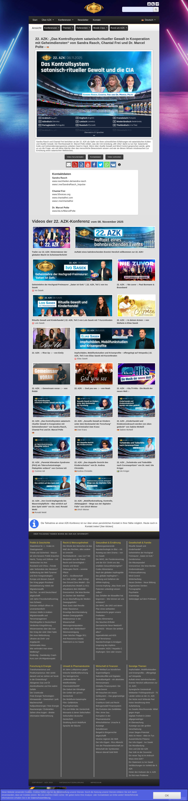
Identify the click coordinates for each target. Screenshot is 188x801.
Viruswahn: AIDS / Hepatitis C (109, 648)
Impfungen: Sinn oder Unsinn (109, 652)
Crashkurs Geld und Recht (107, 702)
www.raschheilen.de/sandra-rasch (69, 181)
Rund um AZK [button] (118, 28)
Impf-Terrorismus (103, 639)
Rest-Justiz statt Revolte (73, 605)
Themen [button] (67, 28)
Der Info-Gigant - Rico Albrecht (109, 742)
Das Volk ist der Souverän (140, 752)
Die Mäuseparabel (137, 562)
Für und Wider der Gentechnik (76, 709)
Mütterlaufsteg (135, 579)
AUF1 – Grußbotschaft (73, 576)
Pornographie (135, 589)
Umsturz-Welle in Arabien (41, 612)
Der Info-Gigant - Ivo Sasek (141, 742)
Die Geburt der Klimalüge (74, 689)
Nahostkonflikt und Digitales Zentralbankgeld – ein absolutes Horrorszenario (110, 679)
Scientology (134, 596)
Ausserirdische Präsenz (139, 739)
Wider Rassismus (70, 609)
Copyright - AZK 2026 (42, 782)
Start (35, 20)
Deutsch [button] (148, 20)
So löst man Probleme (138, 775)
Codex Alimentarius (104, 569)
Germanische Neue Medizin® (109, 625)
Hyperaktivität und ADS (106, 635)
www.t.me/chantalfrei (62, 201)
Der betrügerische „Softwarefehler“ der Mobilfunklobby (71, 679)
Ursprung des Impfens (105, 645)
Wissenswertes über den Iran (43, 629)
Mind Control (134, 576)
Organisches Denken (138, 586)
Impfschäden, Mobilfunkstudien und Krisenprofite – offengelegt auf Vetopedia (142, 672)
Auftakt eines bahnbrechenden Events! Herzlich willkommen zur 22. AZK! (143, 682)
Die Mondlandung (136, 745)
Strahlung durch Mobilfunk (74, 722)
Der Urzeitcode (36, 693)
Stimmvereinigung (71, 632)
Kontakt (97, 20)
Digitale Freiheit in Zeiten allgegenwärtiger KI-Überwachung (140, 719)
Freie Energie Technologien (42, 696)
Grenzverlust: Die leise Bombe (76, 592)
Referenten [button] (82, 28)
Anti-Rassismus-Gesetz (73, 639)
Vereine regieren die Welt (107, 739)
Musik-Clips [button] (99, 28)
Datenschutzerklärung (71, 782)
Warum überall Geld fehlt (107, 752)
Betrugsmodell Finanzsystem (108, 706)
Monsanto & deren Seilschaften (76, 712)
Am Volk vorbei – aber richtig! (76, 579)
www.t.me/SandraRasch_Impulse (68, 184)
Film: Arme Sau (102, 712)
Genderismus (134, 559)
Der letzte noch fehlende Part (142, 699)
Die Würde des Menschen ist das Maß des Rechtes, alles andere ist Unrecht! (77, 549)
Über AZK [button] (47, 20)
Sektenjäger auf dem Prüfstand (142, 599)
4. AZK (153, 772)
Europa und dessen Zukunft (42, 579)
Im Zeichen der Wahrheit (73, 596)
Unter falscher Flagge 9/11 (74, 635)
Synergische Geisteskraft (140, 689)
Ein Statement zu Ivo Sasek (141, 762)
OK (167, 795)
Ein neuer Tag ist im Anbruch (141, 755)
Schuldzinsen (102, 729)
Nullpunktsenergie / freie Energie (44, 706)
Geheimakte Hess (38, 645)
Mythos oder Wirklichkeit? (74, 629)
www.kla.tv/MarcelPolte (64, 211)
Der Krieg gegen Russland (41, 582)
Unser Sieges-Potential (139, 732)
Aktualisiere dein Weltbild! (74, 589)
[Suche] (137, 9)
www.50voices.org (61, 194)
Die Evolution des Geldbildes (108, 709)
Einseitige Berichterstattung (75, 612)
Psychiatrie (134, 592)
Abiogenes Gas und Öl (40, 683)
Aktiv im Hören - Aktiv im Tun (141, 736)
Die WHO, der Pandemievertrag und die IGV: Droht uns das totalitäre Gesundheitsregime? (110, 562)
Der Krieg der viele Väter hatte (43, 632)
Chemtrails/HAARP (71, 686)
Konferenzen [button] (65, 20)
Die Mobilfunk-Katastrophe (74, 699)
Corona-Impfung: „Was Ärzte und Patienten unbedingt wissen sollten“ (110, 589)
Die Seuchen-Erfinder (105, 622)
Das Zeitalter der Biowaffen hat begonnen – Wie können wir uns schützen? (110, 599)
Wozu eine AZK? (136, 759)
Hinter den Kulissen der (139, 772)
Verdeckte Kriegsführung (41, 625)
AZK (146, 749)
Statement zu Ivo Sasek (73, 642)
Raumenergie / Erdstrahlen (42, 709)
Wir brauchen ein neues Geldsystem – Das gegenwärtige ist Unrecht (110, 696)
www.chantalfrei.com (62, 198)
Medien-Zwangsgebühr (73, 615)
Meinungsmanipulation (73, 625)
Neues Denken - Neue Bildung (142, 582)
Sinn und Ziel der (136, 749)
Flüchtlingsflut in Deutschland (43, 622)
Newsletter (83, 20)
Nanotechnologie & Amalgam (108, 642)
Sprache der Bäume (71, 726)
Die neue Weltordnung (40, 635)
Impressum (96, 782)
